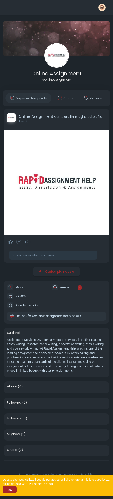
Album (12, 386)
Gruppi (12, 450)
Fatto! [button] (9, 489)
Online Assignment (56, 73)
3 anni (23, 121)
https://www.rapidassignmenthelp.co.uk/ (49, 316)
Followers (14, 418)
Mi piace (13, 434)
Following (14, 402)
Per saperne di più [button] (41, 484)
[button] (102, 7)
